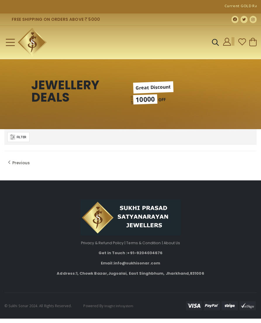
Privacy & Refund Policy (101, 247)
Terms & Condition (144, 247)
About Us (173, 247)
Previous (18, 166)
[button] (214, 45)
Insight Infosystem (119, 310)
